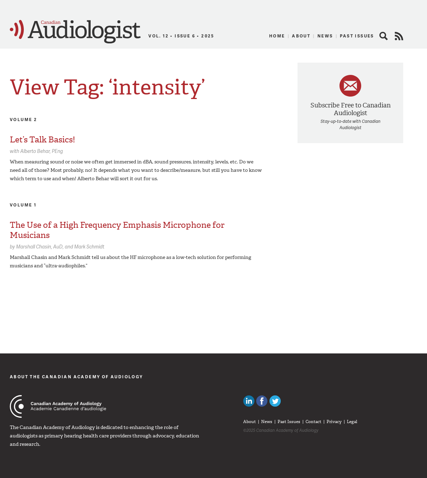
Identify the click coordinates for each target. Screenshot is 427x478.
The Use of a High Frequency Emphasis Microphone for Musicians (117, 230)
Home (277, 36)
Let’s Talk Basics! (42, 139)
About (301, 36)
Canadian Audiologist (75, 32)
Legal (352, 421)
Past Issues (357, 36)
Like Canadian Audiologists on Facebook (261, 401)
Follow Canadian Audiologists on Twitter (275, 401)
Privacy (334, 421)
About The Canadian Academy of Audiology (76, 377)
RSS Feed (399, 36)
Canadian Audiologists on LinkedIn (248, 401)
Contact (313, 421)
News (325, 36)
